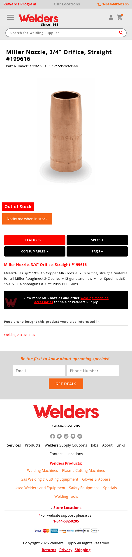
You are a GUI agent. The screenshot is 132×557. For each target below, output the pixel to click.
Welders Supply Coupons (65, 445)
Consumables (33, 251)
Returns (49, 549)
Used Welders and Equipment (40, 487)
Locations (75, 453)
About (107, 445)
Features (33, 240)
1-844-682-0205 (66, 426)
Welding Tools (66, 496)
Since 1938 (50, 24)
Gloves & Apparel (96, 479)
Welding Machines (42, 470)
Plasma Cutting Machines (83, 470)
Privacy (65, 549)
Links (120, 445)
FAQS (96, 251)
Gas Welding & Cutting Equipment (49, 479)
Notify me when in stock (27, 218)
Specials (110, 487)
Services (14, 445)
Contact (56, 453)
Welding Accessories (19, 334)
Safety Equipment (84, 487)
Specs (96, 240)
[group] (66, 131)
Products (32, 445)
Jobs (94, 445)
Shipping (82, 549)
